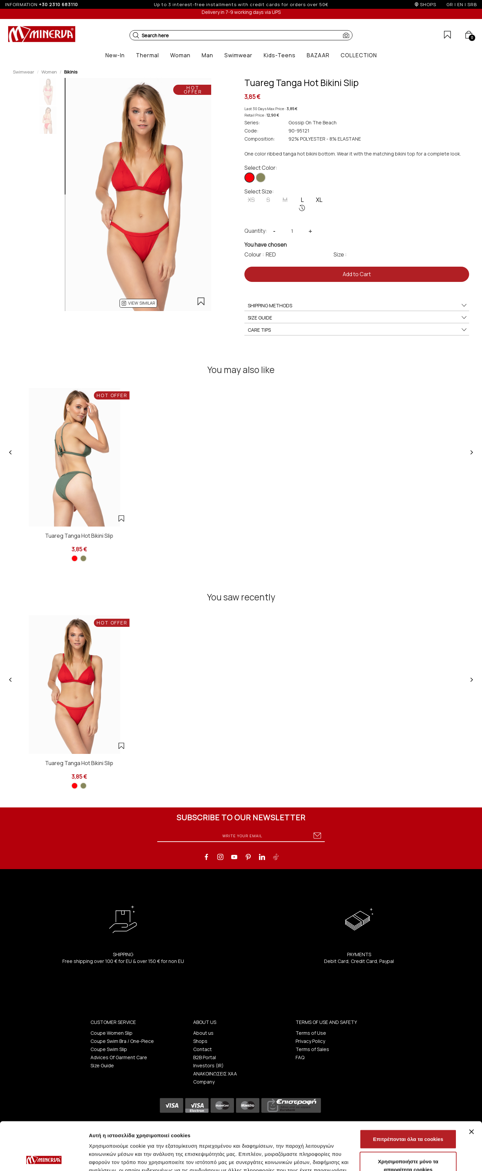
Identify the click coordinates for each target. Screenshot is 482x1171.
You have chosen (265, 244)
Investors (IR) (208, 1065)
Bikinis (70, 72)
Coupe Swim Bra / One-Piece (122, 1041)
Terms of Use (311, 1033)
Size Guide (102, 1065)
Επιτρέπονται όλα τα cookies (408, 1091)
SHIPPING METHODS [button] (357, 305)
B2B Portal (204, 1057)
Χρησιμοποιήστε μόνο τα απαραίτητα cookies (408, 1117)
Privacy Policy (310, 1041)
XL (319, 200)
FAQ (300, 1057)
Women (49, 72)
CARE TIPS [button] (357, 330)
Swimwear (23, 72)
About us (203, 1033)
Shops (200, 1041)
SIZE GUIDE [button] (357, 317)
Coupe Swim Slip (109, 1049)
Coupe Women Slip (112, 1033)
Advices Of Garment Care (119, 1057)
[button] (136, 35)
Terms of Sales (312, 1049)
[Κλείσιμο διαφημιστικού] (471, 1083)
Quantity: (255, 230)
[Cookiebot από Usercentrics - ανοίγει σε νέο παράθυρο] (44, 1158)
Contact (202, 1049)
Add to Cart (357, 274)
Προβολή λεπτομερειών (403, 1157)
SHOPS (428, 4)
